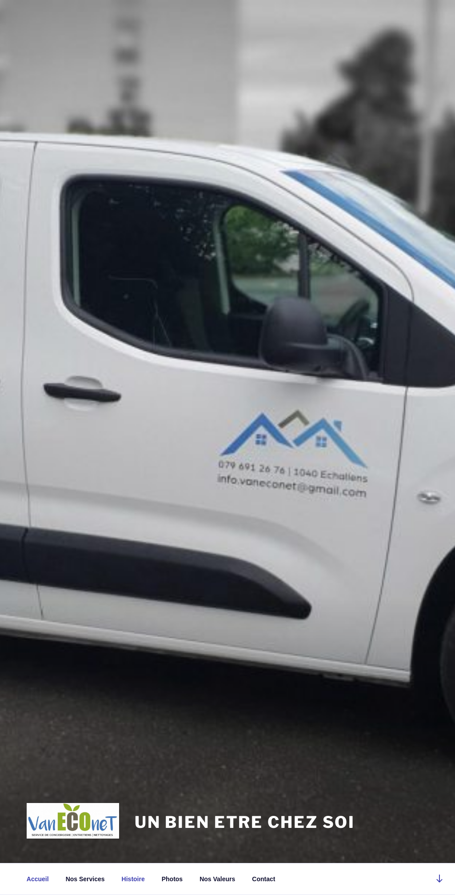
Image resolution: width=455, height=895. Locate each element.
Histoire (133, 879)
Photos (172, 879)
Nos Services (85, 879)
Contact (263, 879)
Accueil (38, 879)
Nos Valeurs (217, 879)
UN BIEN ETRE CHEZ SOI (245, 822)
